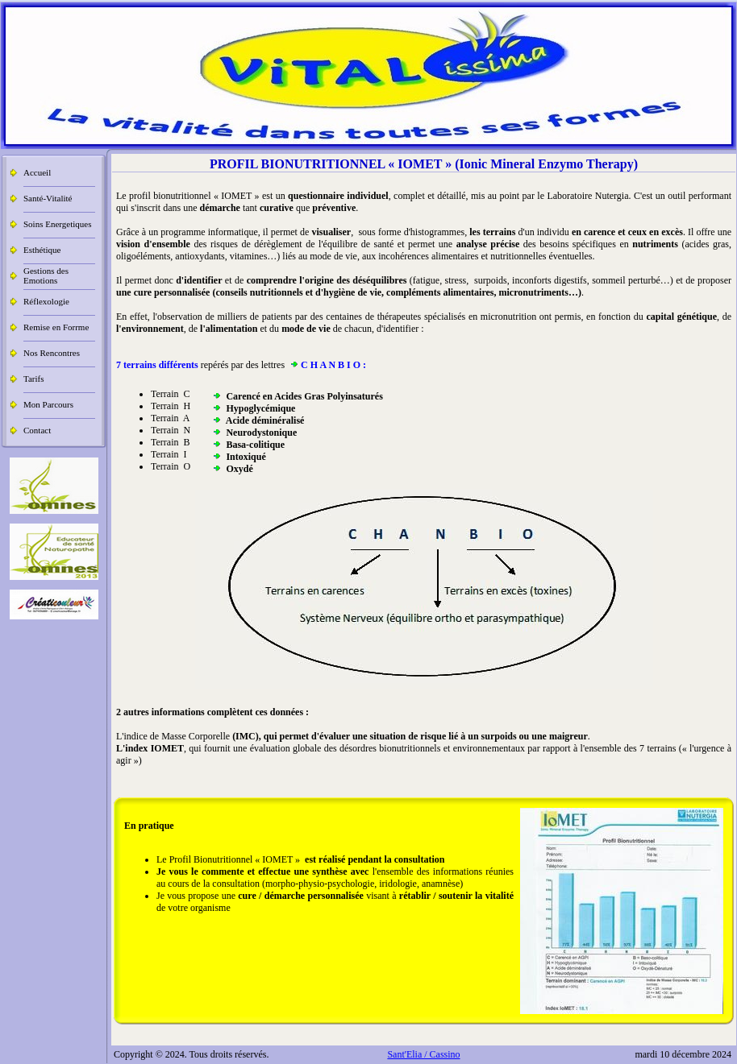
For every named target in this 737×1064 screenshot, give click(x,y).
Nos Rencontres (51, 353)
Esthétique (41, 250)
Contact (37, 430)
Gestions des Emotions (46, 275)
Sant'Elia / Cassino (423, 1054)
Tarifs (33, 378)
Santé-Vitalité (47, 198)
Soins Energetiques (57, 224)
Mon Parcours (48, 404)
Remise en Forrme (56, 327)
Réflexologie (46, 301)
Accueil (37, 172)
